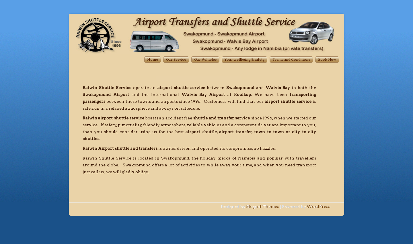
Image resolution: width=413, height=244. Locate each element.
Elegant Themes (262, 206)
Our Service (176, 59)
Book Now (327, 59)
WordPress (318, 206)
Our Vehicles (205, 59)
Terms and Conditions (291, 59)
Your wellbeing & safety (244, 59)
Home (152, 59)
